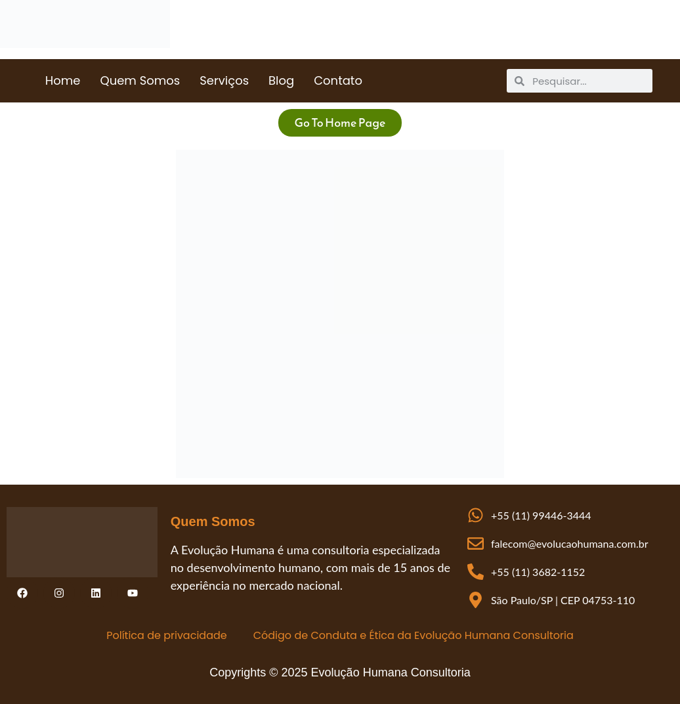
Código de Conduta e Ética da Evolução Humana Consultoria (413, 635)
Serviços (224, 80)
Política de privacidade (166, 635)
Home (63, 80)
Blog (281, 80)
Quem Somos (140, 80)
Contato (338, 80)
